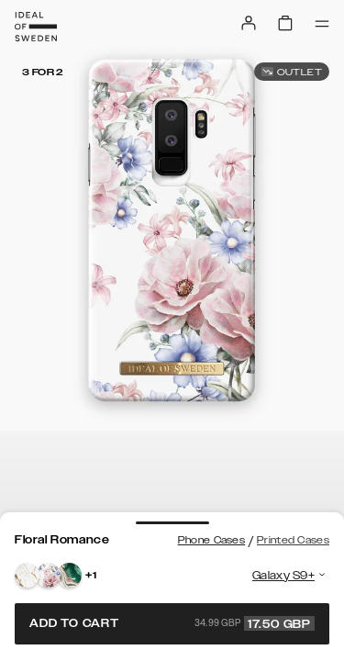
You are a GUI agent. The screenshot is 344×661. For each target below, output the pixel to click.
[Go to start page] (36, 26)
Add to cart (172, 623)
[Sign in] (248, 23)
